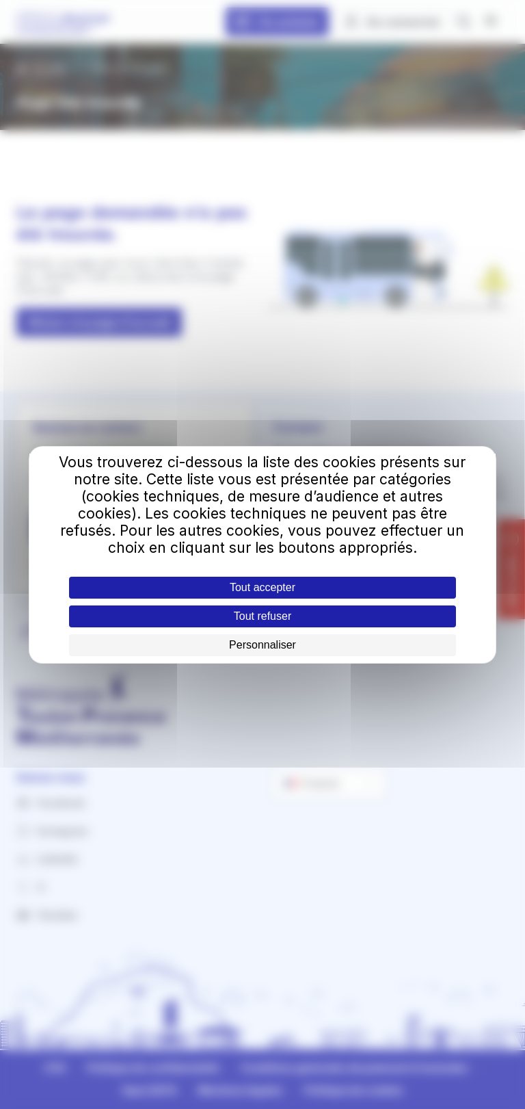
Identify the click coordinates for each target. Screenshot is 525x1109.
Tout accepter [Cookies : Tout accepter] (262, 587)
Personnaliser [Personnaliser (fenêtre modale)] (262, 645)
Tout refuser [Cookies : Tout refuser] (262, 616)
